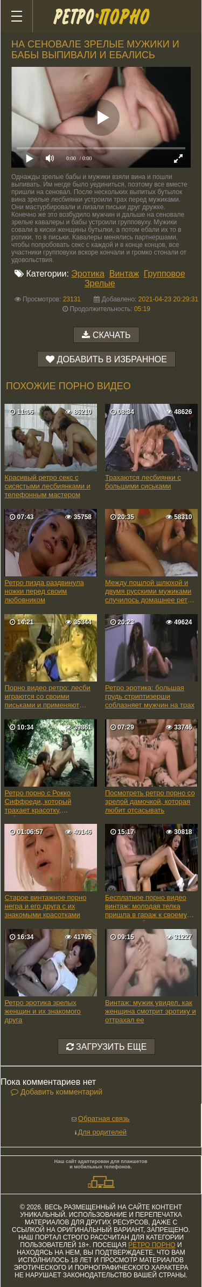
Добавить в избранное (112, 359)
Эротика (87, 273)
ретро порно (152, 1245)
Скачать (112, 335)
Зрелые (100, 283)
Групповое (164, 273)
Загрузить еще (106, 1046)
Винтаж (124, 273)
